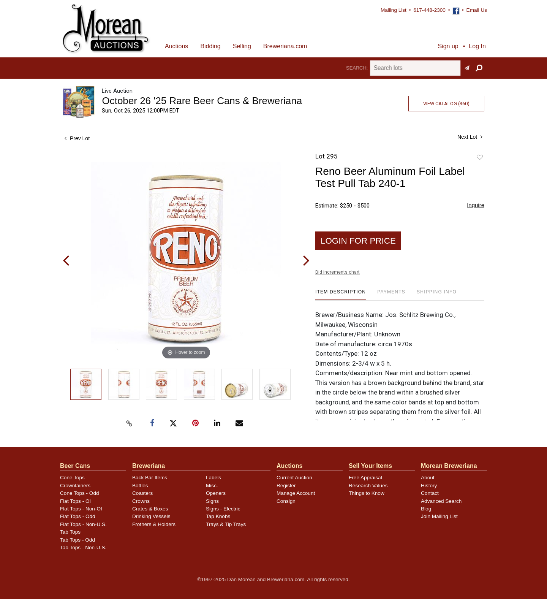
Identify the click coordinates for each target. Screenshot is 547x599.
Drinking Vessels (151, 516)
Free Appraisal (365, 477)
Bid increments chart (337, 272)
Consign (286, 501)
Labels (213, 477)
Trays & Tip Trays (226, 524)
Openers (216, 493)
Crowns (141, 501)
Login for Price (358, 241)
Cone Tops (72, 477)
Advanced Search (441, 501)
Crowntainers (75, 485)
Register (286, 485)
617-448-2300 (429, 10)
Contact (430, 493)
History (429, 485)
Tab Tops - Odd (77, 540)
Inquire (475, 205)
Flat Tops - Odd (77, 516)
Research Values (368, 485)
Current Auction (294, 477)
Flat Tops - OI (75, 501)
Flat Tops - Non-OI (81, 509)
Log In (477, 46)
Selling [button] (242, 46)
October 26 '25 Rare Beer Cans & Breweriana (202, 100)
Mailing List (393, 10)
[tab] (340, 294)
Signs (212, 501)
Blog (426, 509)
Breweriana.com (285, 46)
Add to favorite (479, 158)
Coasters (142, 493)
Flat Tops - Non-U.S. (83, 524)
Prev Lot (77, 138)
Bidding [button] (210, 46)
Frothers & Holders (153, 524)
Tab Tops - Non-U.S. (83, 547)
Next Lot (469, 137)
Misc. (212, 485)
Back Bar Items (149, 477)
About (428, 477)
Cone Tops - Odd (79, 493)
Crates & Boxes (150, 509)
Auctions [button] (176, 46)
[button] (479, 68)
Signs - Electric (223, 509)
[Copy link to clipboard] (129, 423)
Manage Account (296, 493)
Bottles (140, 485)
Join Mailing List (439, 516)
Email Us (476, 10)
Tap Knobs (218, 516)
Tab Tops (70, 532)
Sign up (448, 46)
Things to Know (366, 493)
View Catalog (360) (446, 103)
